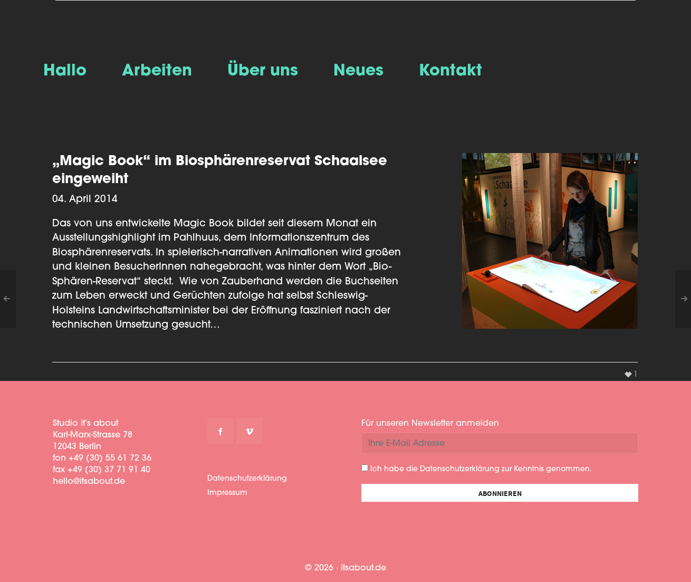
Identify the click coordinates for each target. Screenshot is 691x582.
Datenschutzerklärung (247, 479)
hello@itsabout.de (89, 482)
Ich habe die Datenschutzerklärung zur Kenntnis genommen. (476, 468)
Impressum (227, 493)
